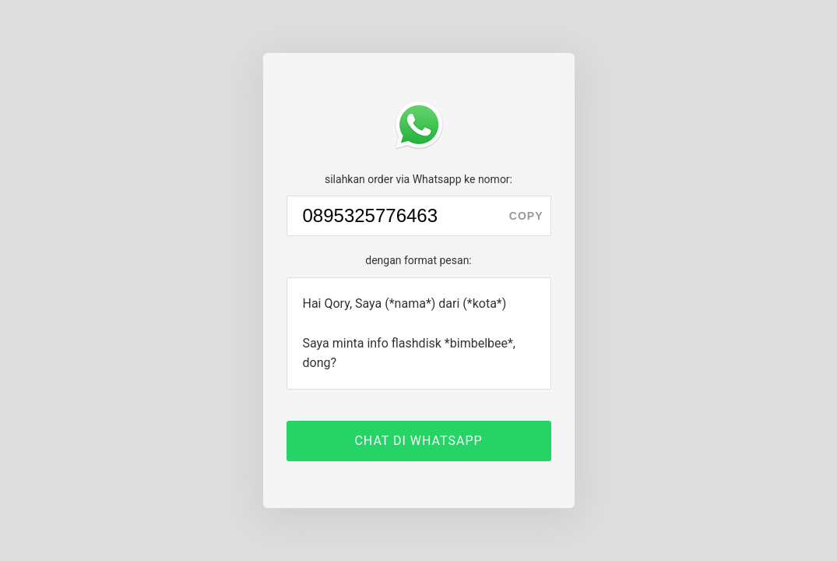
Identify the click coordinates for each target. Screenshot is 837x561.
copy (526, 216)
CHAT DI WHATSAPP (418, 440)
